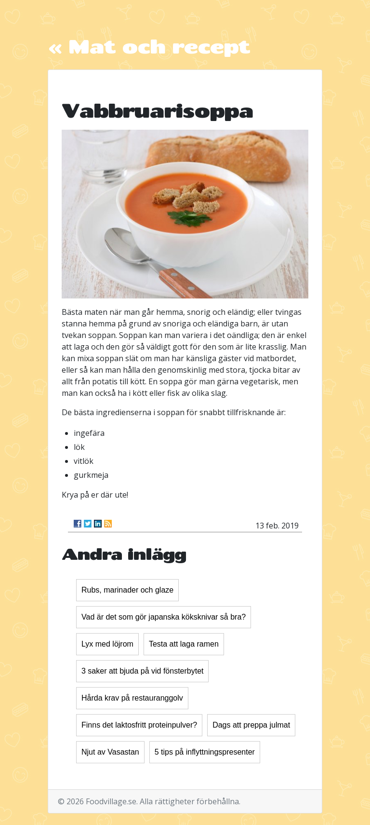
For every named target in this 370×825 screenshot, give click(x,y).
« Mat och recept (149, 46)
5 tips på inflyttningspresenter (205, 752)
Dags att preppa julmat (251, 725)
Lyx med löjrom (107, 644)
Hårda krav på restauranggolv (132, 698)
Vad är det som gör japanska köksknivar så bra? (163, 617)
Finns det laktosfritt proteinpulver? (139, 725)
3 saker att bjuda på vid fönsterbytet (142, 671)
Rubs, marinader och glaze (127, 590)
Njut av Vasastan (110, 752)
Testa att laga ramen (184, 644)
